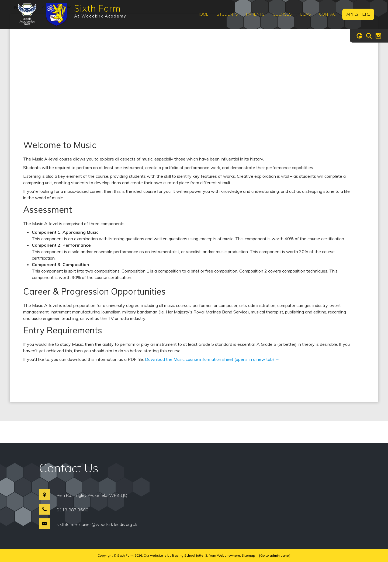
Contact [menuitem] (328, 14)
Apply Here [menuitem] (358, 14)
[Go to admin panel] (274, 555)
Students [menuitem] (227, 14)
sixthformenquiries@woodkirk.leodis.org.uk (97, 524)
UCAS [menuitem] (305, 14)
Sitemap (248, 555)
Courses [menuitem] (282, 14)
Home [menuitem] (203, 14)
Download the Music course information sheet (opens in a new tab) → (212, 359)
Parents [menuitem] (255, 14)
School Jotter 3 (195, 555)
